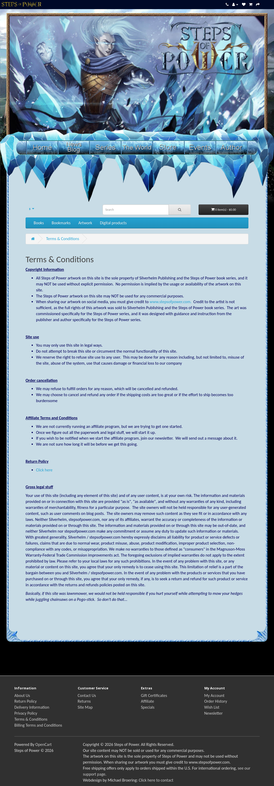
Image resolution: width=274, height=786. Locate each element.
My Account (214, 695)
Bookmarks (61, 222)
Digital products (113, 222)
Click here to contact (156, 780)
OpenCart (43, 744)
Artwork (85, 222)
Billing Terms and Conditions (38, 725)
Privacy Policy (25, 713)
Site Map (85, 707)
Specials (147, 707)
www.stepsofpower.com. (171, 301)
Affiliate (147, 701)
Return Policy (25, 701)
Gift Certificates (154, 695)
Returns (84, 701)
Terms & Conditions (62, 238)
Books (39, 222)
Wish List (211, 707)
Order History (215, 701)
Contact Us (87, 695)
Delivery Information (31, 707)
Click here (44, 469)
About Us (22, 695)
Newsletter (213, 713)
